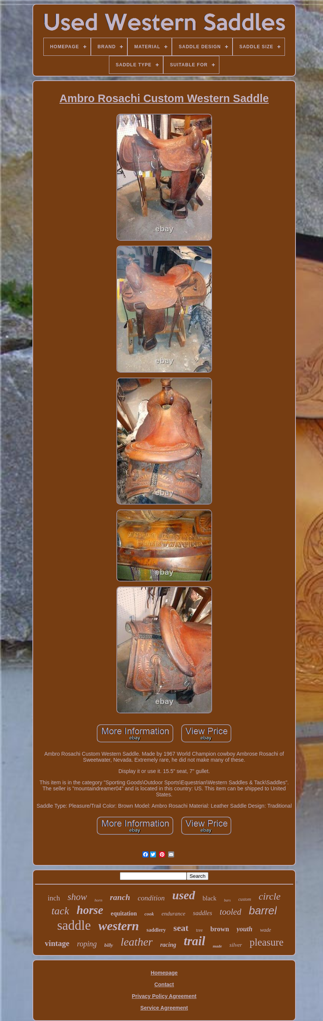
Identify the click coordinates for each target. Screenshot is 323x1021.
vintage (57, 943)
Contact (164, 984)
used (183, 895)
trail (194, 941)
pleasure (266, 942)
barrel (263, 911)
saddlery (156, 930)
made (217, 946)
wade (265, 930)
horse (90, 910)
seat (180, 928)
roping (87, 944)
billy (108, 945)
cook (149, 914)
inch (54, 898)
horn (99, 900)
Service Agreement (164, 1008)
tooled (231, 912)
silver (236, 945)
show (77, 897)
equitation (124, 913)
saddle (74, 925)
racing (168, 944)
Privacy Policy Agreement (164, 996)
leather (137, 941)
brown (219, 929)
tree (199, 930)
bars (227, 900)
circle (269, 896)
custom (244, 899)
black (210, 898)
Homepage (164, 973)
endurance (173, 914)
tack (60, 911)
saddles (202, 913)
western (118, 926)
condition (151, 898)
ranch (120, 897)
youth (245, 929)
